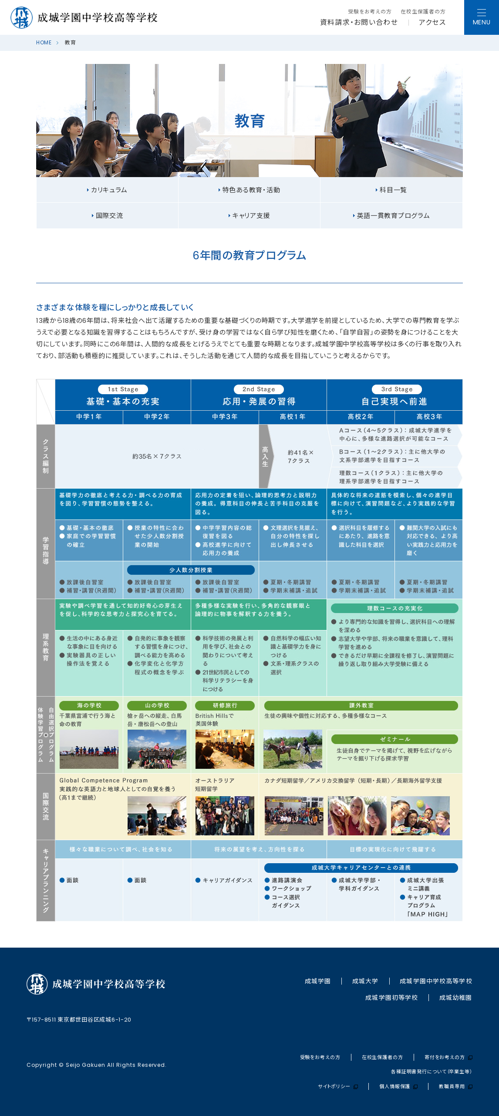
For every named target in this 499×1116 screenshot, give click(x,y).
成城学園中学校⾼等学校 (436, 981)
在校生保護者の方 (423, 11)
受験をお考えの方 (370, 11)
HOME (44, 42)
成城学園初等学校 (391, 997)
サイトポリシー (338, 1086)
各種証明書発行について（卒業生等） (431, 1071)
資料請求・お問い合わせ (359, 22)
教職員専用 (455, 1086)
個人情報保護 (398, 1086)
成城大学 (365, 981)
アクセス (432, 22)
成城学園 (318, 981)
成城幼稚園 (455, 997)
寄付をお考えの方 (448, 1057)
